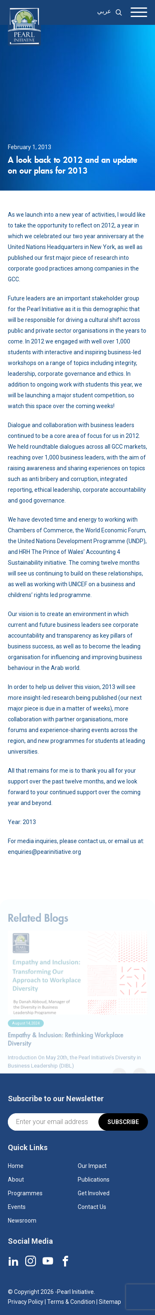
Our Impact (92, 1166)
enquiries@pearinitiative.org (44, 851)
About (16, 1179)
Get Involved (94, 1193)
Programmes (25, 1193)
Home (16, 1166)
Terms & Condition (71, 1301)
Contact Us (92, 1207)
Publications (94, 1179)
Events (17, 1207)
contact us (91, 841)
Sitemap (110, 1301)
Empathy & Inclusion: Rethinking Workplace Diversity (66, 1050)
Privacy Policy (25, 1301)
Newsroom (22, 1220)
